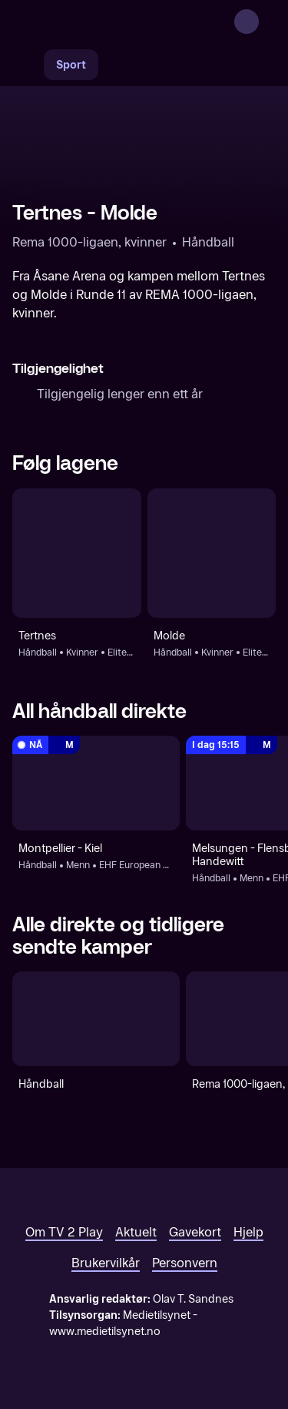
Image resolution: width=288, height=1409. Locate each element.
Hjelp (248, 1232)
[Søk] (27, 64)
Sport (71, 65)
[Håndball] (96, 1018)
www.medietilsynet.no (105, 1331)
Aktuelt (136, 1232)
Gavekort (195, 1232)
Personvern (184, 1263)
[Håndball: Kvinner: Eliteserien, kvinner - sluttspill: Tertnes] (76, 553)
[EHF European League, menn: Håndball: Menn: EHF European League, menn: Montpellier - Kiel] (96, 783)
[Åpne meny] (266, 21)
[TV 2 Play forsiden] (127, 21)
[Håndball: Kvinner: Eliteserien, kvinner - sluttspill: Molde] (211, 553)
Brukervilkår (105, 1263)
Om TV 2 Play (64, 1232)
